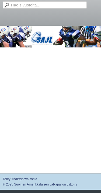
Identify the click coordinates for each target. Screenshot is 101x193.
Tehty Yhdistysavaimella (20, 179)
